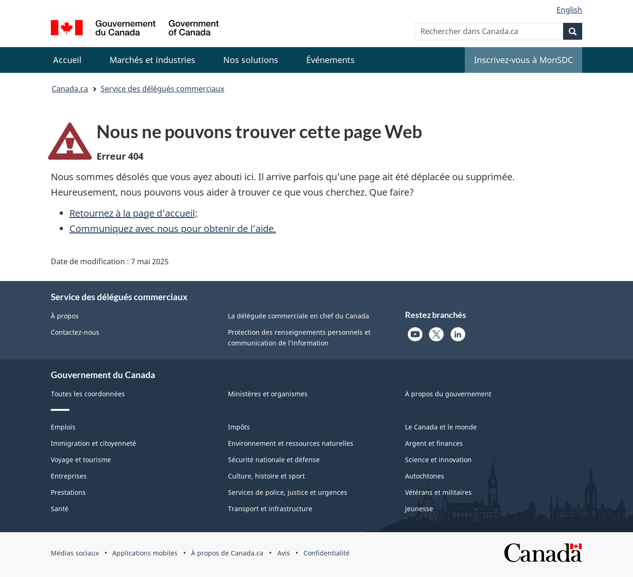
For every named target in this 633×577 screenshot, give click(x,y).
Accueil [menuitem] (67, 59)
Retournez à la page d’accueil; (133, 213)
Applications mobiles (145, 553)
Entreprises (69, 475)
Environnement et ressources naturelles (290, 443)
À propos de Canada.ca (227, 553)
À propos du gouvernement (448, 393)
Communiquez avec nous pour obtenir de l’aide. (172, 228)
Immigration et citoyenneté (93, 443)
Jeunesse (419, 508)
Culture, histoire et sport (266, 475)
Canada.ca (70, 89)
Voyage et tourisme (81, 459)
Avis (283, 553)
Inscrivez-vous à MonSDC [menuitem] (523, 59)
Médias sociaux (75, 553)
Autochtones (424, 475)
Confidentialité (326, 553)
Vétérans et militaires (438, 492)
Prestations (68, 492)
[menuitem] (152, 60)
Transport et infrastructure (270, 508)
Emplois (63, 426)
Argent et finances (434, 443)
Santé (60, 508)
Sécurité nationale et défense (274, 459)
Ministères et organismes (268, 393)
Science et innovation (438, 459)
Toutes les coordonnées (88, 393)
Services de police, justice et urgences (287, 492)
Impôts (239, 426)
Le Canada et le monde (441, 426)
